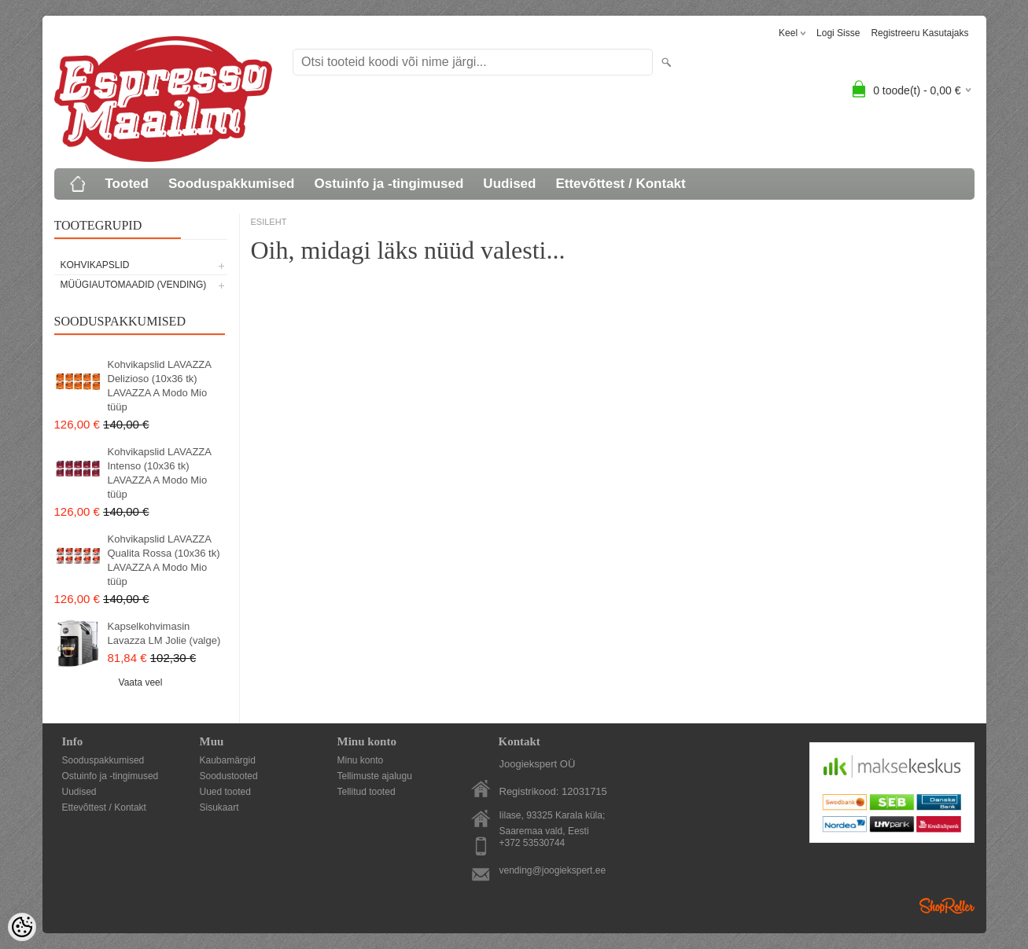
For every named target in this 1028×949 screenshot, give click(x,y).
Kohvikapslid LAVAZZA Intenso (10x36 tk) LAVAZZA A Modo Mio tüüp (160, 473)
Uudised (509, 183)
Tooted (127, 183)
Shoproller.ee (947, 906)
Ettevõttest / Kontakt (620, 183)
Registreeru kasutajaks (919, 33)
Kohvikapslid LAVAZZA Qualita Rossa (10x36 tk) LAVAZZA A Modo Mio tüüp (164, 560)
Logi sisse (838, 33)
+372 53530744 (532, 842)
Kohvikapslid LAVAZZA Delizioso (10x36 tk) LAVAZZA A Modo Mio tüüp (160, 386)
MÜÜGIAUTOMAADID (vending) (134, 284)
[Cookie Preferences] (22, 927)
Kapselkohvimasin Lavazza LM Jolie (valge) (164, 633)
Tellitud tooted (366, 791)
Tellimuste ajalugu (374, 776)
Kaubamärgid (228, 760)
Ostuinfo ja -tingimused (389, 183)
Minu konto (360, 760)
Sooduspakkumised (231, 183)
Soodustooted (229, 776)
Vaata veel (141, 682)
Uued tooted (225, 791)
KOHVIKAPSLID (95, 264)
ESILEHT (269, 221)
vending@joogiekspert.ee (552, 870)
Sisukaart (219, 807)
